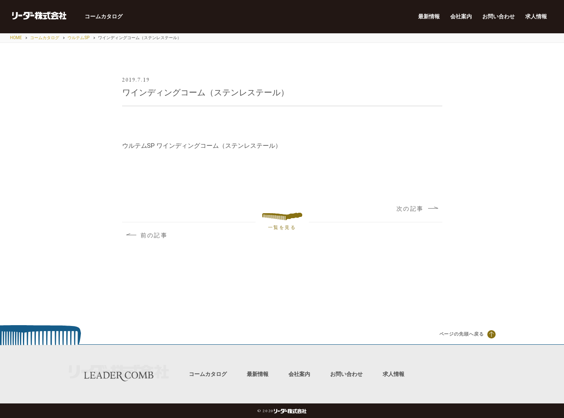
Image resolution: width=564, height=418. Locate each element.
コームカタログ (109, 16)
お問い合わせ (497, 16)
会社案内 (458, 16)
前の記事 (148, 235)
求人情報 (535, 16)
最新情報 (425, 16)
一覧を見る (282, 222)
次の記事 (416, 208)
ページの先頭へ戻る (467, 334)
